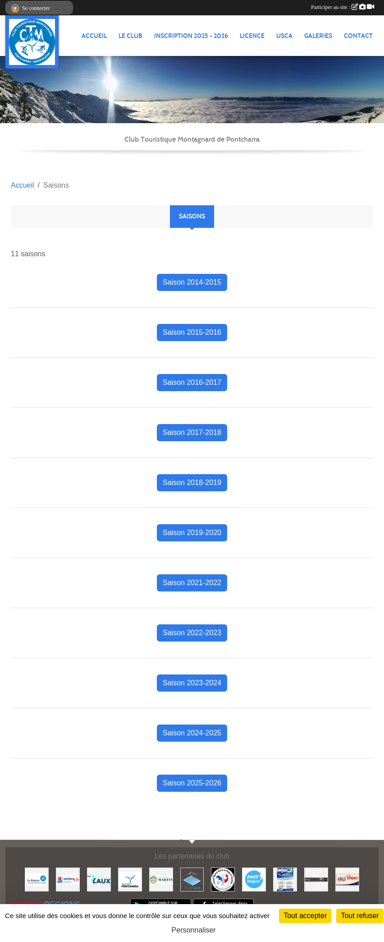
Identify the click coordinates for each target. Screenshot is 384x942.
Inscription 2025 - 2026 (191, 36)
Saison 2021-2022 (192, 582)
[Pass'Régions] (254, 879)
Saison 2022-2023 (192, 633)
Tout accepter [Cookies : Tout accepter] (305, 915)
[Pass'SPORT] (347, 879)
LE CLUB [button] (130, 36)
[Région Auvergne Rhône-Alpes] (37, 879)
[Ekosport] (316, 879)
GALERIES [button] (318, 36)
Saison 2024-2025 (192, 733)
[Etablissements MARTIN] (161, 879)
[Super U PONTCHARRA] (68, 879)
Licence (252, 36)
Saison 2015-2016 (192, 332)
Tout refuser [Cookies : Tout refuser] (360, 915)
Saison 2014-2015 (192, 282)
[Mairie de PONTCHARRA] (130, 879)
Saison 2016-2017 (192, 382)
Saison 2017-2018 (192, 432)
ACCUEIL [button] (94, 36)
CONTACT (358, 36)
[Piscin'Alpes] (192, 879)
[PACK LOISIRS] (285, 879)
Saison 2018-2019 (192, 482)
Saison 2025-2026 (192, 783)
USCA (284, 36)
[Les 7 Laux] (99, 879)
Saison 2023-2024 (192, 683)
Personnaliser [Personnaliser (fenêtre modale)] (194, 930)
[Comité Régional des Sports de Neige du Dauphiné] (223, 879)
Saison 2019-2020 (192, 532)
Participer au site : (342, 7)
